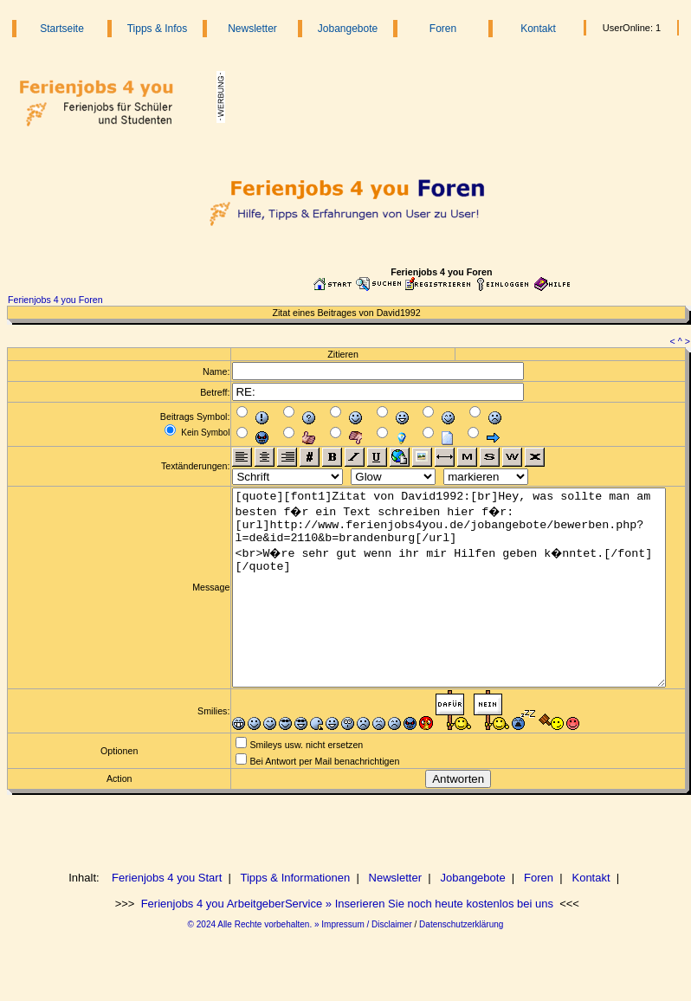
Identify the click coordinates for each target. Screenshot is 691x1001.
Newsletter (252, 29)
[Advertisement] (446, 97)
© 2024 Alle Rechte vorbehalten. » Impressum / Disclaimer (300, 963)
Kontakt (538, 29)
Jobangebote (348, 29)
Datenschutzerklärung (461, 963)
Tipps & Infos (157, 29)
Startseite (62, 29)
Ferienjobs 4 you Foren (55, 299)
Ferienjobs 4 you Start (166, 916)
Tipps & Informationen (295, 916)
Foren (442, 29)
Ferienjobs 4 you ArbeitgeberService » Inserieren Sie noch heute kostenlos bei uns (345, 942)
